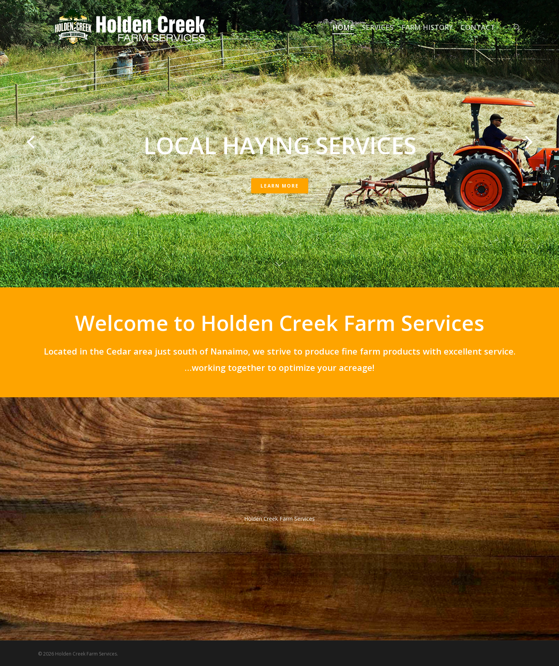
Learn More (279, 186)
